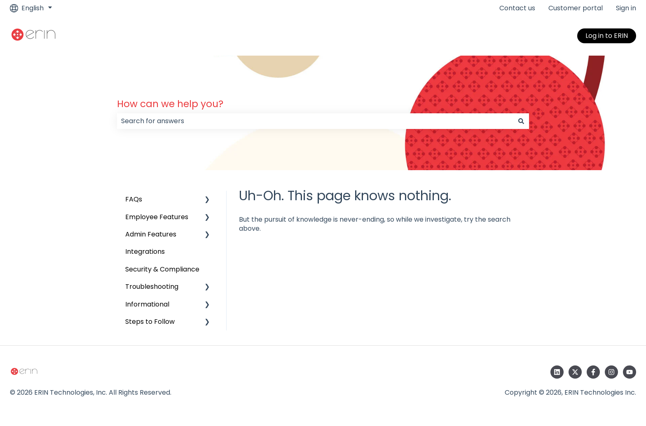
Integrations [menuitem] (145, 251)
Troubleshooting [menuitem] (151, 286)
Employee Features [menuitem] (156, 217)
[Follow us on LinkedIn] (557, 372)
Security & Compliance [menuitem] (162, 269)
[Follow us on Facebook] (593, 372)
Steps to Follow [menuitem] (150, 321)
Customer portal (575, 8)
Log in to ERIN (606, 35)
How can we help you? (170, 103)
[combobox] (315, 121)
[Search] (521, 121)
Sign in (626, 8)
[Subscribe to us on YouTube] (629, 372)
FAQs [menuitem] (133, 199)
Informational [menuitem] (147, 304)
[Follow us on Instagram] (611, 372)
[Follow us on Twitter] (575, 372)
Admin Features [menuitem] (150, 234)
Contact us (517, 8)
